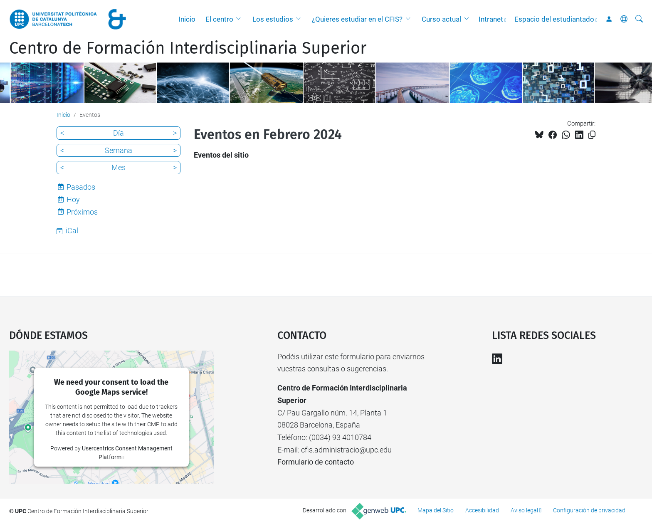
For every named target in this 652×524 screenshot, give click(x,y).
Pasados (81, 187)
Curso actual (441, 19)
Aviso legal (524, 510)
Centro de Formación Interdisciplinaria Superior (187, 48)
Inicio (186, 19)
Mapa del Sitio (435, 510)
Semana (118, 150)
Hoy (73, 199)
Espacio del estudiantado (554, 19)
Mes (118, 167)
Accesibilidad (482, 510)
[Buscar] (639, 19)
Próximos (82, 212)
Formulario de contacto (315, 461)
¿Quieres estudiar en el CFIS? (357, 19)
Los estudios (272, 19)
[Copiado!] (591, 135)
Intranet (491, 19)
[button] (240, 19)
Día (118, 133)
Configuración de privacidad (589, 510)
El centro (219, 19)
